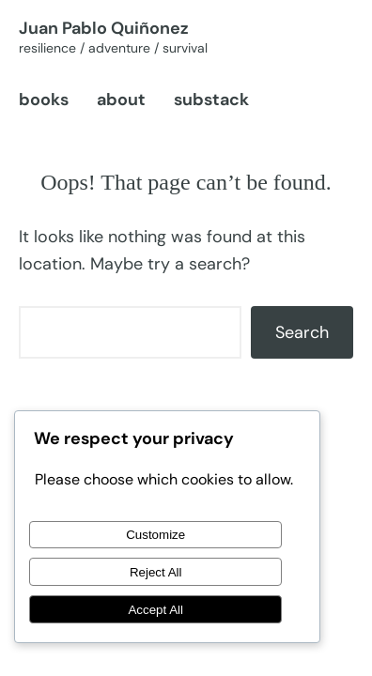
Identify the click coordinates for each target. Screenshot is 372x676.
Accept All (155, 610)
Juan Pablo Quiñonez (104, 28)
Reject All (156, 572)
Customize (155, 535)
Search (302, 332)
